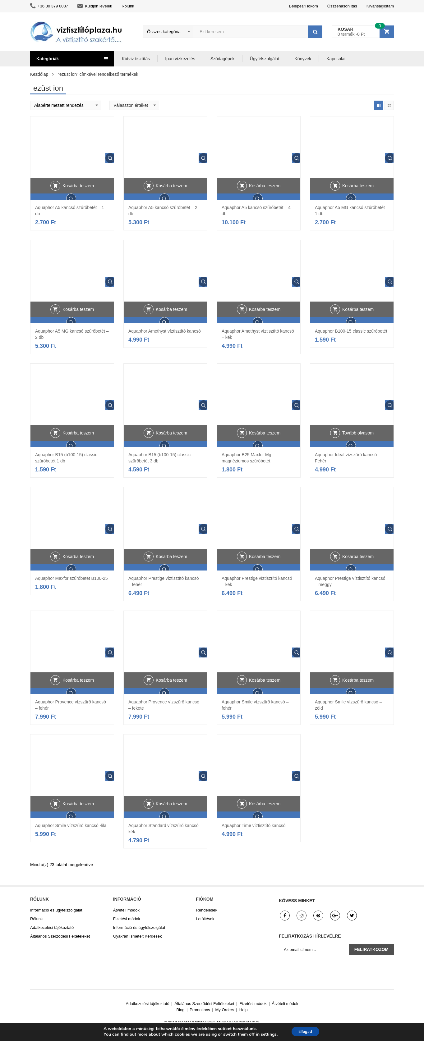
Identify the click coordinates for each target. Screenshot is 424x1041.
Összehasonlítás (342, 6)
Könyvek (303, 58)
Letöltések (205, 918)
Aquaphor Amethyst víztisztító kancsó (164, 331)
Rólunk (128, 6)
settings (266, 1034)
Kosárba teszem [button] (78, 197)
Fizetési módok (126, 918)
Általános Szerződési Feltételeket (60, 936)
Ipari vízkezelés (180, 58)
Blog (180, 1009)
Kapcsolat (335, 58)
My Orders (224, 1009)
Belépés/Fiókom (303, 6)
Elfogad (305, 1031)
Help (243, 1009)
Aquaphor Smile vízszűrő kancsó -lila (71, 825)
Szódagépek (222, 58)
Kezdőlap (39, 74)
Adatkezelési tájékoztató (52, 927)
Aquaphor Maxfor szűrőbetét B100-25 (71, 578)
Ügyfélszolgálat (264, 58)
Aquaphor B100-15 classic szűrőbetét (351, 331)
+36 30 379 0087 (49, 6)
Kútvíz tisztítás (136, 58)
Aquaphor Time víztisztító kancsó (253, 825)
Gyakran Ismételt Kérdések (137, 936)
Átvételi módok (126, 910)
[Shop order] (65, 105)
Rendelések (206, 910)
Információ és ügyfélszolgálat (56, 910)
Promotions (200, 1009)
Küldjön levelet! (94, 6)
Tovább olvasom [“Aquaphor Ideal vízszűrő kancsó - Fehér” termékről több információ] (358, 445)
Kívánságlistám (380, 6)
